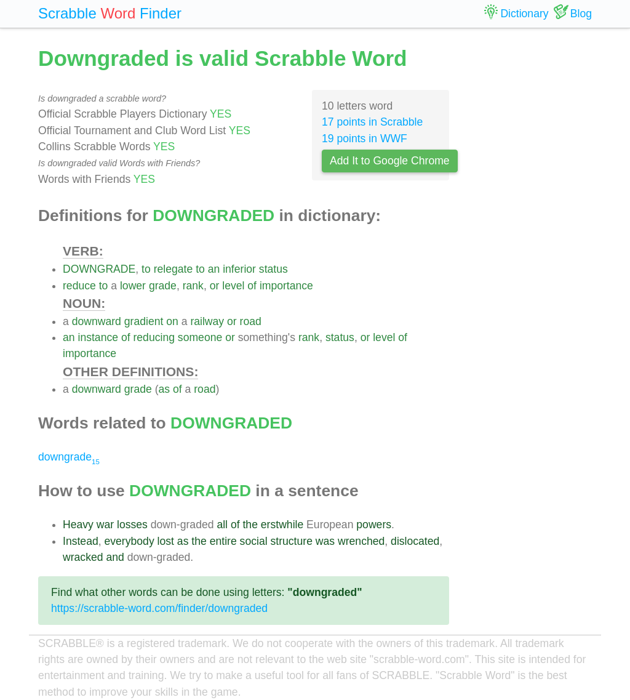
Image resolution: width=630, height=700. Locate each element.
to (146, 269)
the (249, 524)
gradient (144, 321)
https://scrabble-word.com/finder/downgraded (159, 608)
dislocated (415, 541)
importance (286, 286)
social (254, 541)
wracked (83, 557)
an (214, 269)
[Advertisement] (530, 227)
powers (373, 524)
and (115, 557)
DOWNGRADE (99, 269)
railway (207, 321)
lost (166, 541)
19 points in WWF (364, 138)
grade (163, 286)
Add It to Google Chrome (390, 161)
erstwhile (282, 524)
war (105, 524)
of (252, 286)
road (250, 321)
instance (98, 337)
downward (96, 321)
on (172, 321)
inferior (239, 269)
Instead (80, 541)
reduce (79, 286)
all (222, 524)
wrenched (361, 541)
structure (291, 541)
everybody (129, 541)
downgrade (69, 457)
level (233, 286)
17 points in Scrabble (372, 122)
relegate (173, 269)
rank (193, 286)
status (273, 269)
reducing (154, 337)
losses (132, 524)
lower (133, 286)
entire (223, 541)
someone (200, 337)
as (164, 389)
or (215, 286)
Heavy (78, 524)
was (325, 541)
